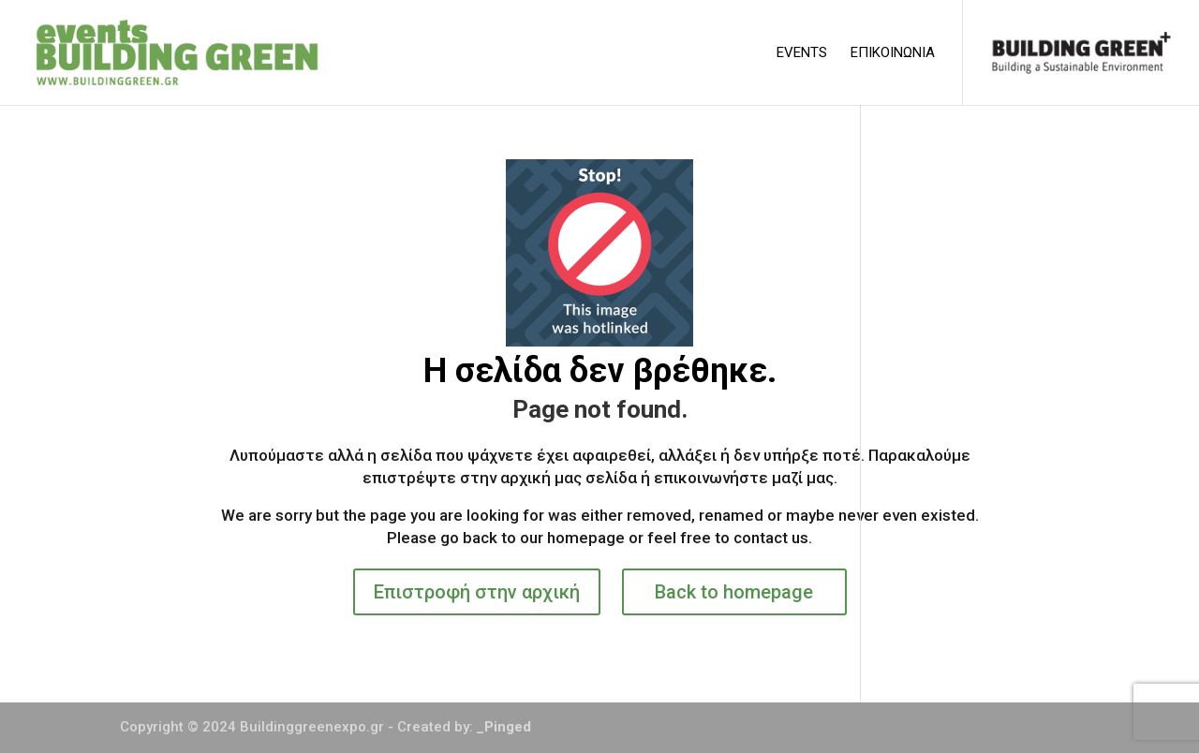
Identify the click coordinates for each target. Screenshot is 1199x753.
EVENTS (802, 53)
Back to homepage (734, 592)
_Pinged (504, 726)
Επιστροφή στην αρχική (477, 592)
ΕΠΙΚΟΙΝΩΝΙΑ (893, 53)
